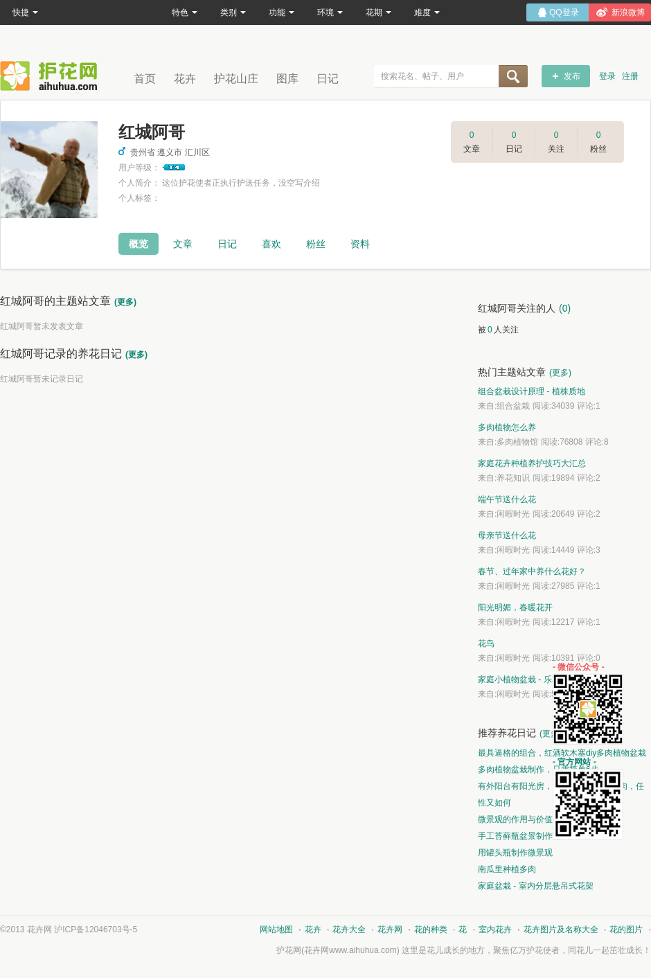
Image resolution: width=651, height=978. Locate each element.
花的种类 (430, 929)
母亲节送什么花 (507, 535)
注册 (630, 76)
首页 (145, 79)
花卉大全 (349, 929)
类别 (233, 12)
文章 (183, 243)
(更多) (125, 302)
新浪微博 (628, 12)
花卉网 (52, 76)
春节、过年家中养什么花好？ (532, 571)
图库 (287, 79)
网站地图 (276, 929)
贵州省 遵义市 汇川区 (164, 152)
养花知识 (513, 478)
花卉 (185, 79)
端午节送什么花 (507, 499)
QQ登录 (564, 12)
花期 (378, 12)
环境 (330, 12)
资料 (360, 243)
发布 (572, 76)
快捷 (25, 12)
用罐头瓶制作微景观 (515, 852)
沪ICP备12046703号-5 (95, 929)
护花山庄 (236, 79)
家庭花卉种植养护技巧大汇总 (532, 463)
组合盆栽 (513, 406)
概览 (138, 243)
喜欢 (271, 243)
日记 (327, 79)
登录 (607, 76)
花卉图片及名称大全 (561, 929)
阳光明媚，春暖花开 (515, 607)
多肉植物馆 (517, 442)
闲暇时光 (513, 514)
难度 (427, 12)
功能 (281, 12)
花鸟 (486, 643)
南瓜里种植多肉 (507, 869)
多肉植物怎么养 (507, 427)
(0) (565, 308)
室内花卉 (495, 929)
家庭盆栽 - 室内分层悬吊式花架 (536, 886)
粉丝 (316, 243)
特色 (184, 12)
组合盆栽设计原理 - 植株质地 (531, 391)
